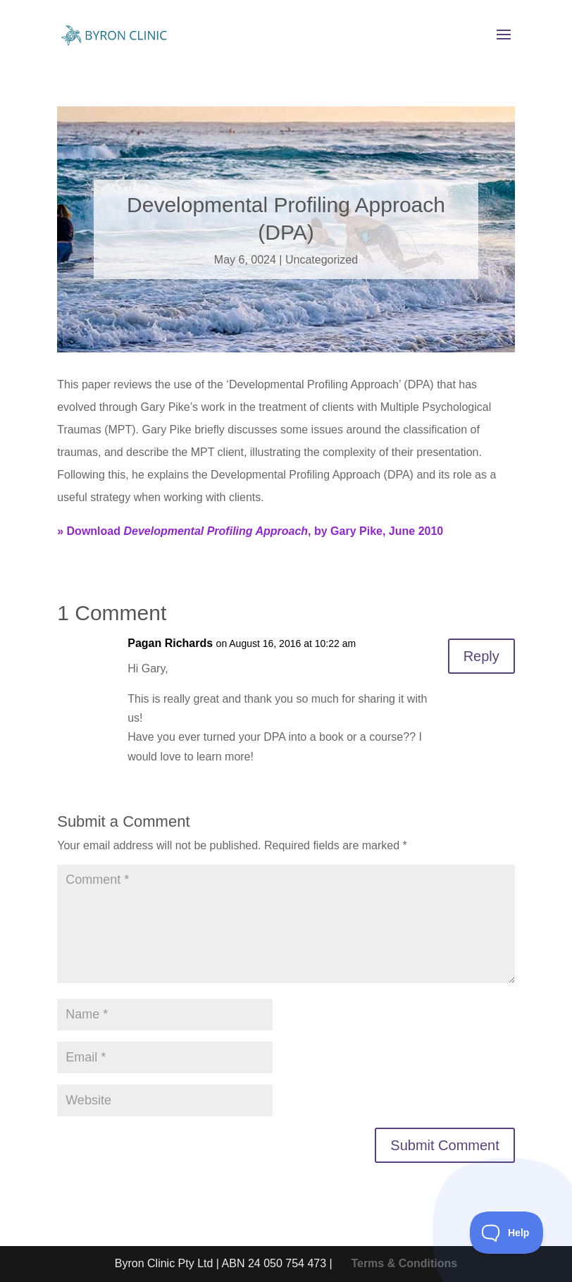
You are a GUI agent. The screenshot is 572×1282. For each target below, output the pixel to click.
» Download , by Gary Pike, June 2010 (250, 531)
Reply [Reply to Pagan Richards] (481, 656)
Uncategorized (321, 260)
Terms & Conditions (404, 1263)
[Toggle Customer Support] (507, 1233)
